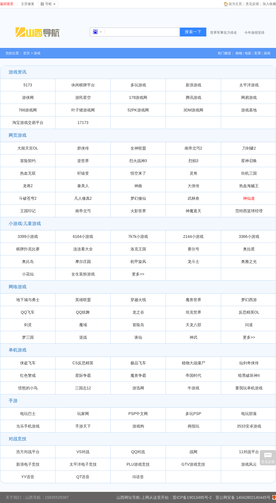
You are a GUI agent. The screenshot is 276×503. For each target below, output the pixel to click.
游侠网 (28, 97)
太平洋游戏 (249, 85)
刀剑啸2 (249, 148)
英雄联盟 (83, 299)
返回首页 (6, 4)
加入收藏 (269, 4)
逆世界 (83, 160)
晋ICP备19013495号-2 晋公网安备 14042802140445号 (221, 497)
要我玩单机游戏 (249, 388)
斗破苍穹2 (28, 198)
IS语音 (138, 477)
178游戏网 (138, 97)
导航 (48, 4)
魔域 (83, 325)
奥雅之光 (249, 261)
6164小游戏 (83, 236)
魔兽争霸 (138, 375)
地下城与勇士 (28, 299)
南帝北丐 (83, 211)
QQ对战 (138, 452)
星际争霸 (83, 375)
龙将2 (28, 186)
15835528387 (57, 497)
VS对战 (82, 452)
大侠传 (193, 186)
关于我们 (13, 497)
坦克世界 (193, 312)
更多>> (138, 274)
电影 (248, 53)
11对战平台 (249, 452)
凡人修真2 (83, 198)
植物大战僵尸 (193, 363)
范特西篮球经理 (249, 211)
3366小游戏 (249, 236)
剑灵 (28, 325)
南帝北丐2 (193, 148)
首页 (26, 53)
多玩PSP (193, 413)
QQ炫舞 (83, 312)
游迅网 (138, 388)
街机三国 (249, 173)
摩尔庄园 (83, 261)
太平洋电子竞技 (83, 464)
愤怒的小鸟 (28, 388)
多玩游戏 (138, 85)
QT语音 (82, 477)
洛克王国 (138, 249)
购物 (239, 53)
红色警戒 (28, 375)
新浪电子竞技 (28, 464)
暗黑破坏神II (249, 375)
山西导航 (33, 497)
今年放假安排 (254, 33)
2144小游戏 (193, 236)
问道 (249, 325)
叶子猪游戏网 (83, 110)
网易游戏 (249, 97)
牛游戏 (193, 388)
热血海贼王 (249, 186)
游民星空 (83, 97)
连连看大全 (83, 249)
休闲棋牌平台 (83, 85)
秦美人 (83, 186)
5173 (27, 85)
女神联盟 (138, 148)
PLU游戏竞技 (138, 464)
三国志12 (83, 388)
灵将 (193, 173)
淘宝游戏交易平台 (27, 122)
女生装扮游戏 (83, 274)
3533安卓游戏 (249, 426)
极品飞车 (138, 363)
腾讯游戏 (193, 97)
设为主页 (235, 4)
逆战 (83, 337)
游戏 (267, 53)
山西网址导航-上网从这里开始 (143, 497)
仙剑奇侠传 (249, 363)
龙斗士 (193, 261)
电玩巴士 (28, 413)
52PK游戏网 (138, 110)
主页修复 (27, 4)
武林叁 (193, 198)
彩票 (257, 53)
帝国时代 (193, 375)
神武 (193, 337)
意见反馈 (252, 4)
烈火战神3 (138, 160)
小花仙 (28, 274)
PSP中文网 (138, 413)
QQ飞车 (28, 312)
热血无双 (28, 173)
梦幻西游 (249, 299)
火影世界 (138, 211)
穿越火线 (138, 299)
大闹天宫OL (27, 148)
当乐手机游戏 (28, 426)
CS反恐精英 (82, 363)
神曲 (138, 186)
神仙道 (249, 198)
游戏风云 (249, 464)
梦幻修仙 (138, 198)
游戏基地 (249, 110)
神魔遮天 (193, 211)
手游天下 (83, 426)
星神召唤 (249, 160)
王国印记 (28, 211)
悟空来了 (138, 173)
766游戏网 (28, 110)
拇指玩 (193, 426)
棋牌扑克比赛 (28, 249)
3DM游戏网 (193, 110)
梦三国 (28, 337)
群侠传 (83, 148)
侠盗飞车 (28, 363)
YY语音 (27, 477)
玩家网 (83, 413)
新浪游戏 (193, 85)
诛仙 (138, 337)
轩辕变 (83, 173)
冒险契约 (28, 160)
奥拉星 (249, 249)
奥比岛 (28, 261)
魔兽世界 (193, 299)
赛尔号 (193, 249)
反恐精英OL (249, 312)
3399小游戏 (28, 236)
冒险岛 (138, 325)
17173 (83, 122)
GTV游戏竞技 (193, 464)
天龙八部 (193, 325)
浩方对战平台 (28, 452)
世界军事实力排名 (223, 33)
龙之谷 (138, 312)
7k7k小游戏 (138, 236)
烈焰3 (193, 160)
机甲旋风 (138, 261)
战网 (193, 452)
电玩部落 (249, 413)
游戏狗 (138, 426)
